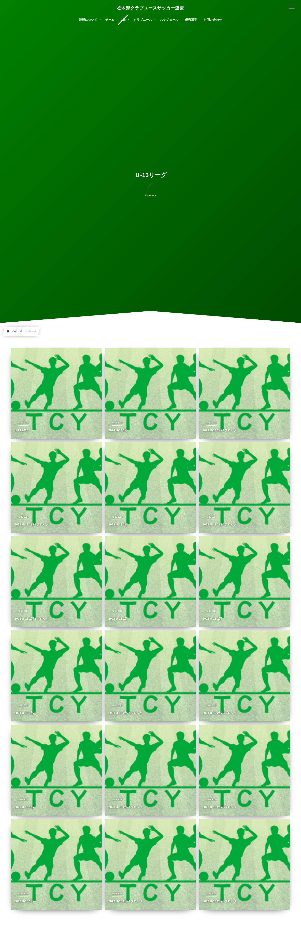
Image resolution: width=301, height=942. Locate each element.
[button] (290, 5)
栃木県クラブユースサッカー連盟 (150, 8)
